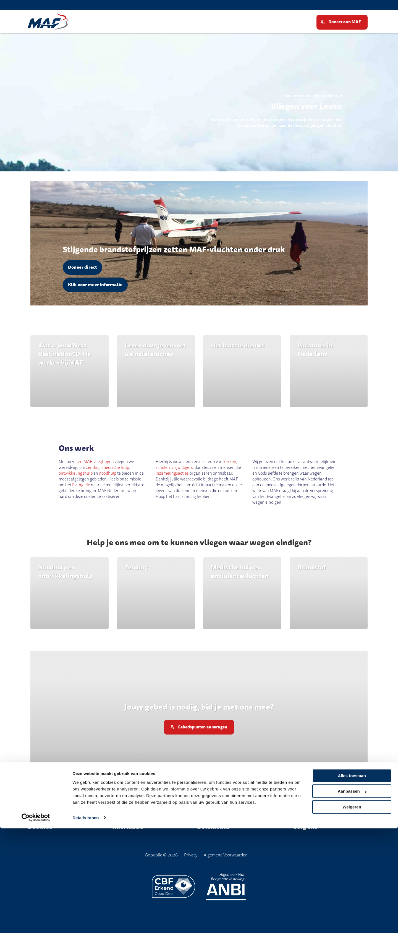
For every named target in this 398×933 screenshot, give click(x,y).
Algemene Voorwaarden (226, 855)
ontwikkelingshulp (76, 473)
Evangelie (81, 485)
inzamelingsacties (173, 473)
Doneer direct (82, 267)
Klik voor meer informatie (95, 284)
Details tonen (85, 922)
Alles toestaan (352, 880)
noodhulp (107, 473)
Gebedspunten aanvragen (202, 729)
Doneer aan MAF (345, 22)
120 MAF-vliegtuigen (95, 462)
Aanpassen (352, 895)
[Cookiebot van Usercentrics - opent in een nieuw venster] (36, 922)
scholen (163, 467)
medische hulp (115, 467)
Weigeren (351, 911)
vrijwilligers (182, 467)
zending (93, 467)
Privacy (190, 855)
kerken (229, 462)
